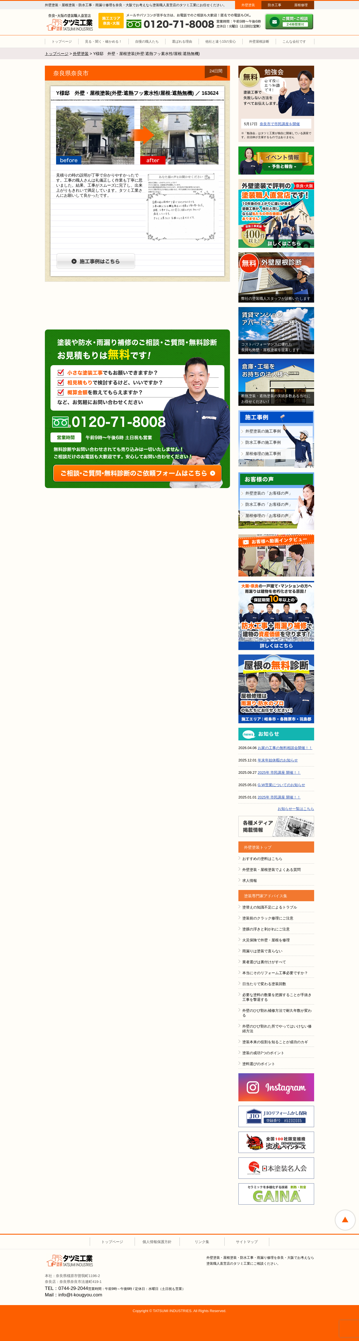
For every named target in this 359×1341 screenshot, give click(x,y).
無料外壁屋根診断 (276, 277)
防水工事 (274, 5)
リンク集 (202, 1242)
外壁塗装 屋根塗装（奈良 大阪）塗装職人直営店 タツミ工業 (69, 22)
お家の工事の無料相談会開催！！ (285, 748)
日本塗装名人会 (276, 1168)
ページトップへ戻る (345, 1220)
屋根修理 (301, 5)
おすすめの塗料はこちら (262, 859)
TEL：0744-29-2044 (66, 1288)
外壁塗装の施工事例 (263, 431)
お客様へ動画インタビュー (276, 555)
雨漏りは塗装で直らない (262, 951)
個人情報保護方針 (157, 1242)
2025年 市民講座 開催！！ (279, 772)
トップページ (62, 42)
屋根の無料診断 (276, 689)
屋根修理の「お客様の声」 (269, 515)
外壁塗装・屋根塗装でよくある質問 (271, 870)
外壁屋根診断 (259, 42)
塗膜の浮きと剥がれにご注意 (266, 929)
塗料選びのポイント (258, 1064)
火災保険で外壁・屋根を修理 (266, 940)
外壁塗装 (248, 5)
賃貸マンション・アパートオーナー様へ (276, 330)
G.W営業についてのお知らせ (281, 785)
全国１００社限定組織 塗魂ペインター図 (276, 1142)
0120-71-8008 (108, 422)
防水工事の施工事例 (263, 442)
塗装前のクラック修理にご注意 (267, 918)
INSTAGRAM (276, 1087)
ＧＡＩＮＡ (276, 1194)
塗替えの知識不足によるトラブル (269, 907)
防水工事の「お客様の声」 (269, 504)
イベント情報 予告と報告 (276, 161)
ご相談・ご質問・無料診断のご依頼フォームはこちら (137, 473)
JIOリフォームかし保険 (276, 1116)
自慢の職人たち (147, 42)
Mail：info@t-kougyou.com (73, 1294)
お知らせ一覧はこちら (296, 809)
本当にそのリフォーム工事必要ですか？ (275, 973)
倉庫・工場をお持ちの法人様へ (276, 382)
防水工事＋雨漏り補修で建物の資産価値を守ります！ (276, 615)
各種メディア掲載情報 (276, 826)
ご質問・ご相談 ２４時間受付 (289, 21)
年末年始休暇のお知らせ (278, 760)
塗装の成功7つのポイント (263, 1053)
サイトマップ (247, 1242)
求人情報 (249, 880)
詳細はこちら (276, 111)
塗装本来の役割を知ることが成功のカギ (275, 1042)
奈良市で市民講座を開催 (280, 124)
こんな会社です (294, 42)
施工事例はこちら (95, 261)
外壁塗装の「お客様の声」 (269, 493)
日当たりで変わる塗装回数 (264, 984)
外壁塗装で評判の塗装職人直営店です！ (276, 213)
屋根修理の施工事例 (263, 453)
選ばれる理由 (182, 42)
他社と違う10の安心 (220, 42)
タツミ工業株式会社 (69, 1260)
